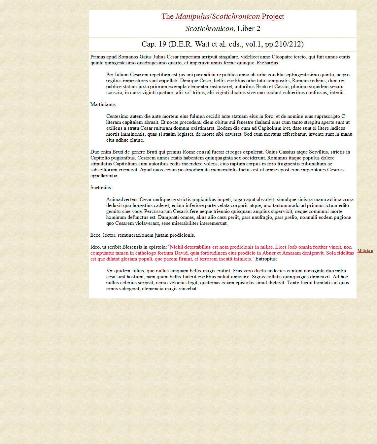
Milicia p (365, 250)
